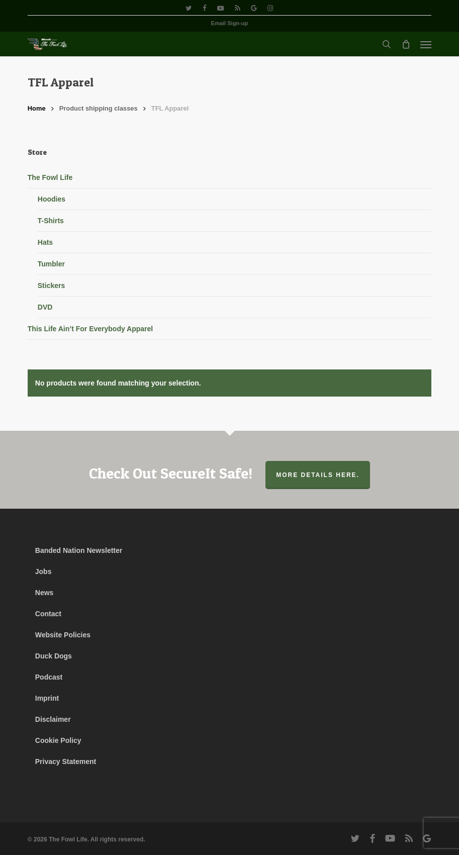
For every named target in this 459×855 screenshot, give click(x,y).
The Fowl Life (50, 177)
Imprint (47, 698)
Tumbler (51, 264)
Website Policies (62, 635)
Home (37, 108)
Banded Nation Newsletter (78, 550)
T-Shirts (51, 221)
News (44, 593)
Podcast (48, 677)
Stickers (51, 285)
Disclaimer (53, 719)
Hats (45, 242)
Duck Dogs (53, 656)
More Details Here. (317, 475)
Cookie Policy (58, 740)
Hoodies (51, 199)
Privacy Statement (65, 761)
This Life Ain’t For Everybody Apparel (90, 329)
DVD (45, 307)
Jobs (43, 571)
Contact (48, 614)
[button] (425, 44)
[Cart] (405, 44)
